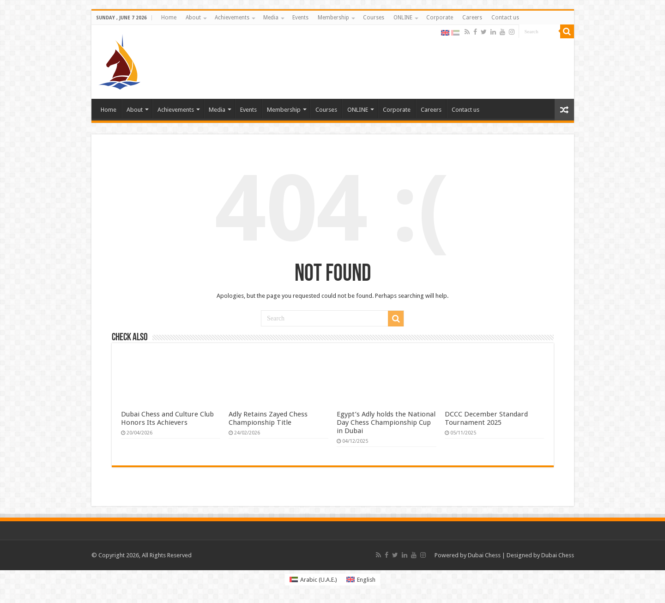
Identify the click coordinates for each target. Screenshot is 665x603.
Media (270, 17)
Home (168, 17)
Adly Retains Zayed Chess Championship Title (268, 418)
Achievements (232, 17)
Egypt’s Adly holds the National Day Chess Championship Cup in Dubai (386, 422)
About (193, 17)
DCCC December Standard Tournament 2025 (486, 418)
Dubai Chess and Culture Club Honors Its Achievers (167, 418)
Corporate (439, 17)
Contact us (505, 17)
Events (300, 17)
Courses (373, 17)
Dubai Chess (484, 555)
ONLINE (402, 17)
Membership (333, 17)
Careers (472, 17)
